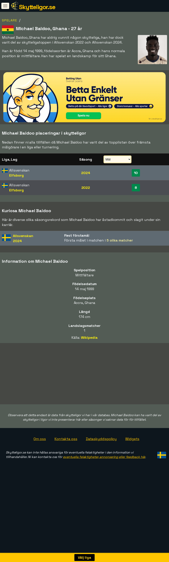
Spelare (9, 20)
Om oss (40, 462)
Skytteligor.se (37, 7)
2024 (85, 173)
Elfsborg (16, 175)
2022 (85, 187)
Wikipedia (89, 337)
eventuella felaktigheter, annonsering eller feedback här (104, 480)
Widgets (132, 462)
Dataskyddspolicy (101, 462)
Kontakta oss (65, 462)
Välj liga (84, 557)
